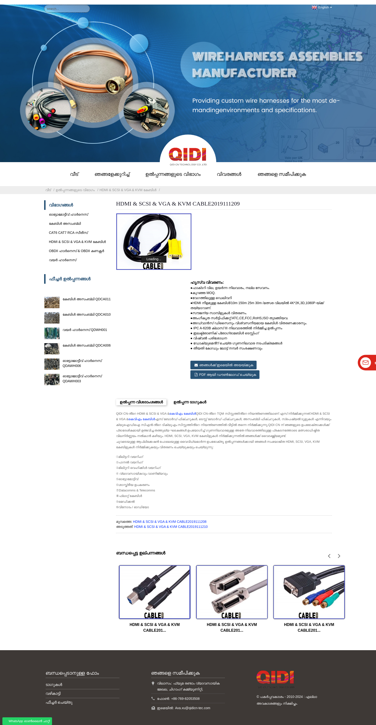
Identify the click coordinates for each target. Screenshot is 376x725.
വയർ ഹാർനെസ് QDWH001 (85, 325)
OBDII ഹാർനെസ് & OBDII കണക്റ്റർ (76, 246)
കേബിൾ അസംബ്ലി (65, 219)
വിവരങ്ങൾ (229, 169)
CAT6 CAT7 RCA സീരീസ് (68, 228)
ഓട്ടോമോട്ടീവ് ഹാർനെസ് (68, 210)
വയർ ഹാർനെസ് (62, 255)
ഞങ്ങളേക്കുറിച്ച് (111, 169)
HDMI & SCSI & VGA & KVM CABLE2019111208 (170, 513)
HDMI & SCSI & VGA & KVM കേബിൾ (128, 185)
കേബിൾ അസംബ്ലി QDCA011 (87, 294)
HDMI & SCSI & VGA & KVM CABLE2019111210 (171, 518)
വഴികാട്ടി (53, 685)
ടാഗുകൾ (54, 676)
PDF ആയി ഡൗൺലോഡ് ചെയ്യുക (228, 368)
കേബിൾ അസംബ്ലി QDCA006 (87, 341)
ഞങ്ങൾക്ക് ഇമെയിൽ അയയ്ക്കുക (227, 360)
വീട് (74, 169)
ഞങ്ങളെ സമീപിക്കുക (282, 169)
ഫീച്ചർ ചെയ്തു (59, 694)
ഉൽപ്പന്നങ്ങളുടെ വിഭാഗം (172, 169)
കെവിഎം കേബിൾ (182, 405)
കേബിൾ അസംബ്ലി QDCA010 (87, 310)
